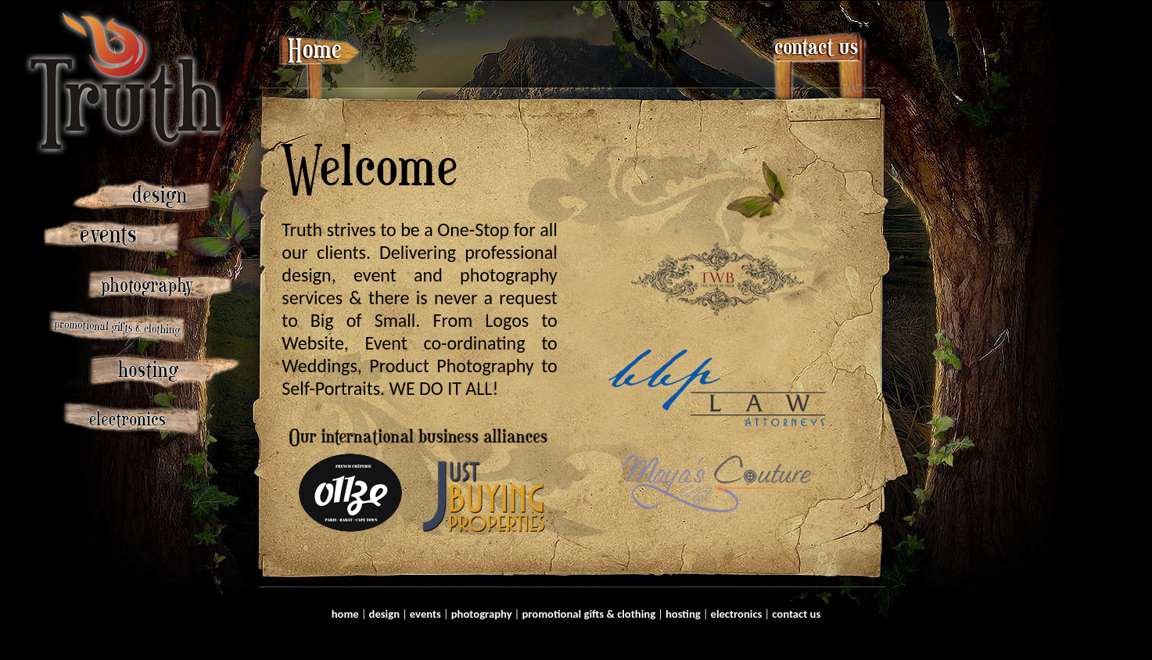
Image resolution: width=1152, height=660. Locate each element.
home (345, 614)
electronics (737, 614)
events (425, 614)
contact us (796, 614)
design (384, 614)
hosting (683, 614)
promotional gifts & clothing (588, 614)
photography (481, 614)
